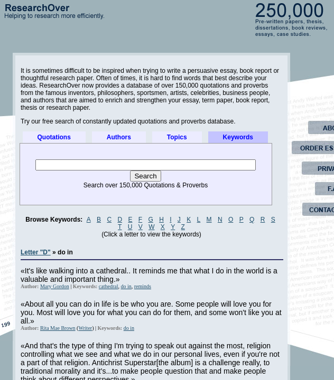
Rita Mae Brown (58, 328)
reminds (142, 286)
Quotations (54, 137)
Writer (85, 328)
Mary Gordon (54, 286)
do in (126, 286)
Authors (119, 137)
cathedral (108, 286)
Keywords (238, 137)
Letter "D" (36, 252)
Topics (177, 137)
